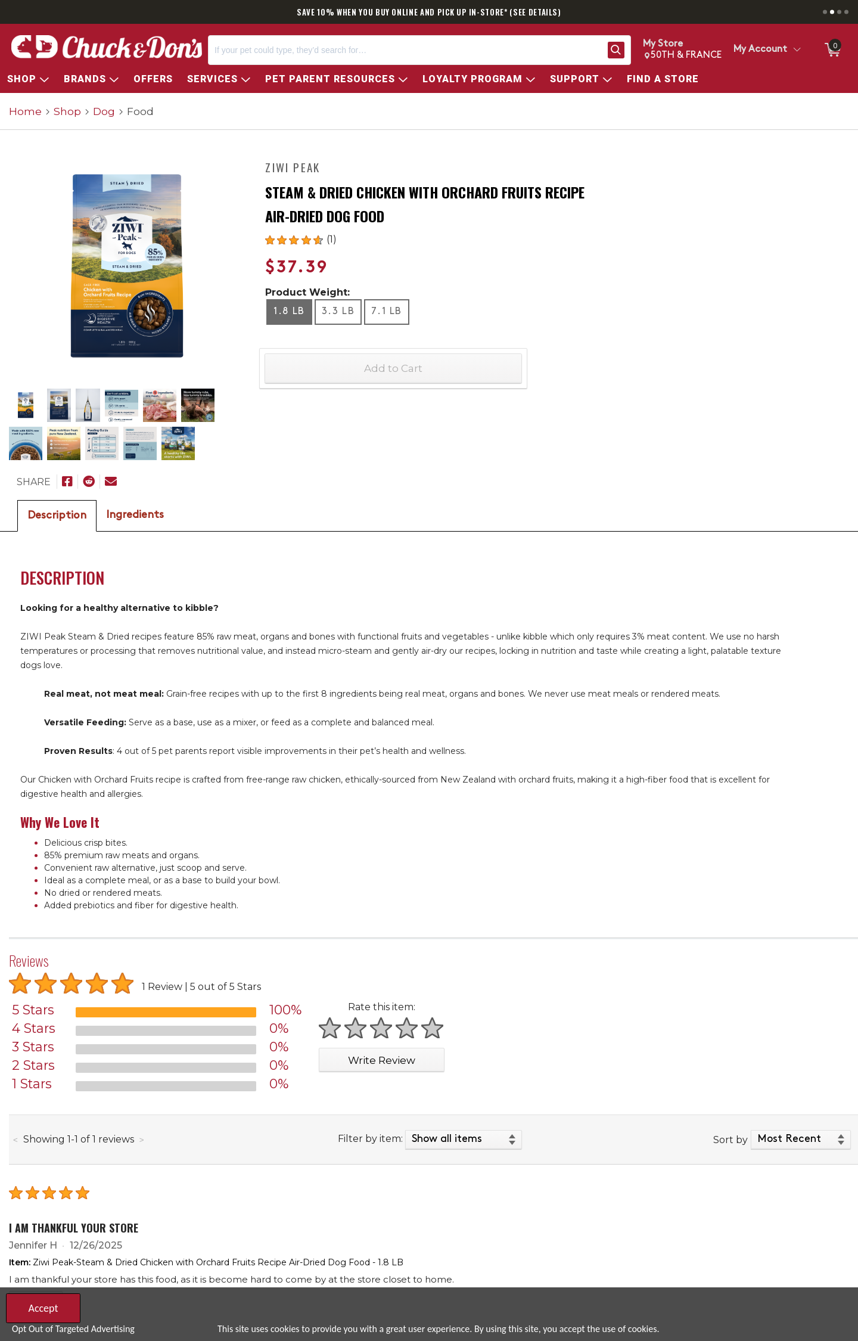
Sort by (730, 1140)
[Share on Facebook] (67, 482)
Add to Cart (393, 368)
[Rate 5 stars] (432, 1027)
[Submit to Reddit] (89, 482)
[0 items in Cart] (832, 50)
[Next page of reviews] (141, 1139)
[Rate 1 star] (330, 1027)
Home (25, 111)
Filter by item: (370, 1138)
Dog (104, 111)
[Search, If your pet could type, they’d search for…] (405, 50)
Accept (43, 1308)
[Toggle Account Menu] (796, 50)
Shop (67, 111)
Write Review (381, 1060)
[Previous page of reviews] (15, 1139)
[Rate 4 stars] (407, 1027)
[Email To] (111, 482)
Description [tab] (56, 516)
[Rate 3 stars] (381, 1027)
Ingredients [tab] (135, 515)
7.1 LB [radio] (386, 311)
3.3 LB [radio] (338, 311)
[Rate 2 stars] (356, 1027)
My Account (760, 49)
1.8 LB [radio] (289, 311)
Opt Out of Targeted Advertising (73, 1328)
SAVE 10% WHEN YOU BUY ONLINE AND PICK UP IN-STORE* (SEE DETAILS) (429, 12)
